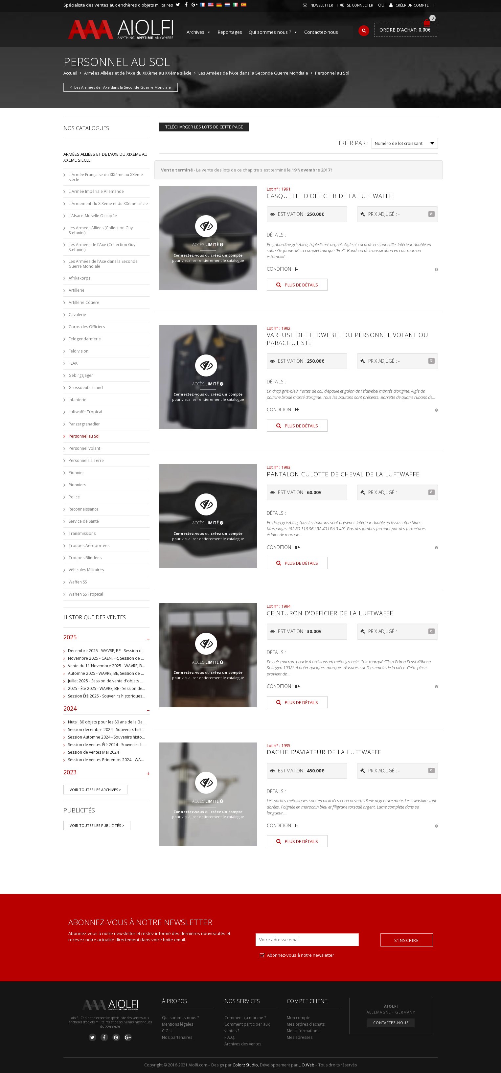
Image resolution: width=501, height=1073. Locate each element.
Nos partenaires (177, 1037)
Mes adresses (299, 1037)
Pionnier (76, 472)
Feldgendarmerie (85, 339)
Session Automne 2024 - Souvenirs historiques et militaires (122, 737)
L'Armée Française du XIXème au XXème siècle (106, 177)
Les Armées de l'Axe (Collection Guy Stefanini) (102, 247)
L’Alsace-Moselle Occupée (93, 215)
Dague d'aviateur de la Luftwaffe (324, 752)
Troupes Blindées (85, 557)
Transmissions (82, 533)
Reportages (229, 32)
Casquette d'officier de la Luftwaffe (330, 196)
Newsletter (321, 5)
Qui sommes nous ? (273, 32)
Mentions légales (177, 1024)
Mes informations (303, 1031)
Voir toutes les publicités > (97, 825)
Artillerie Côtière (84, 302)
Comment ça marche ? (245, 1017)
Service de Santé (84, 521)
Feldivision (78, 351)
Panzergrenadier (84, 424)
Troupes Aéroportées (89, 545)
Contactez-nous (321, 32)
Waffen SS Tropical (86, 594)
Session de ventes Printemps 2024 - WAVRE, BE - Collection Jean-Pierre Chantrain (142, 760)
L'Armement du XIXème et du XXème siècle (108, 203)
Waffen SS (78, 582)
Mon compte (298, 1017)
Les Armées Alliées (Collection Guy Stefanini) (101, 230)
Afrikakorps (79, 278)
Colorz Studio (245, 1065)
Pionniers (77, 485)
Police (74, 497)
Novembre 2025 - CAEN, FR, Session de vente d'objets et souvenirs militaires (138, 658)
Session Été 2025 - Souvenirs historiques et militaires (116, 696)
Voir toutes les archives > (95, 789)
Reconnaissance (84, 509)
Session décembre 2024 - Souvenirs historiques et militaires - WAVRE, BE (134, 729)
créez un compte (226, 255)
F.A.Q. (229, 1037)
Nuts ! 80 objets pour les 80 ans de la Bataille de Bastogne (122, 722)
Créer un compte (412, 5)
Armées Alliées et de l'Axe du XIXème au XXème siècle (138, 73)
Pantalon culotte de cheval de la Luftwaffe (343, 474)
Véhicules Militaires (86, 570)
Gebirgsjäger (81, 375)
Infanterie (77, 399)
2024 (106, 710)
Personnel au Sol (84, 436)
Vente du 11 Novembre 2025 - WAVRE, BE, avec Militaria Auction (126, 666)
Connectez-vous (188, 255)
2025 (106, 639)
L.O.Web (306, 1065)
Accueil (70, 73)
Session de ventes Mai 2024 (93, 752)
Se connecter (360, 5)
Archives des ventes (242, 1044)
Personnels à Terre (86, 460)
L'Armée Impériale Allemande (96, 191)
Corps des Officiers (87, 327)
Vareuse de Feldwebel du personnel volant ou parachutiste (347, 338)
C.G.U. (167, 1031)
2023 (106, 774)
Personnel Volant (84, 448)
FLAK (73, 363)
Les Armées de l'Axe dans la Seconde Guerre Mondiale (253, 73)
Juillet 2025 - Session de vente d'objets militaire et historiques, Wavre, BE (135, 681)
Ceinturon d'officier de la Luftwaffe (330, 613)
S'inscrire (406, 940)
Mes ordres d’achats (306, 1024)
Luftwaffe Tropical (85, 412)
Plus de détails (297, 285)
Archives (199, 32)
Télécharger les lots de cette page (204, 127)
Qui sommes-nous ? (180, 1017)
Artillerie (76, 290)
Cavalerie (77, 314)
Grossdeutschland (86, 387)
